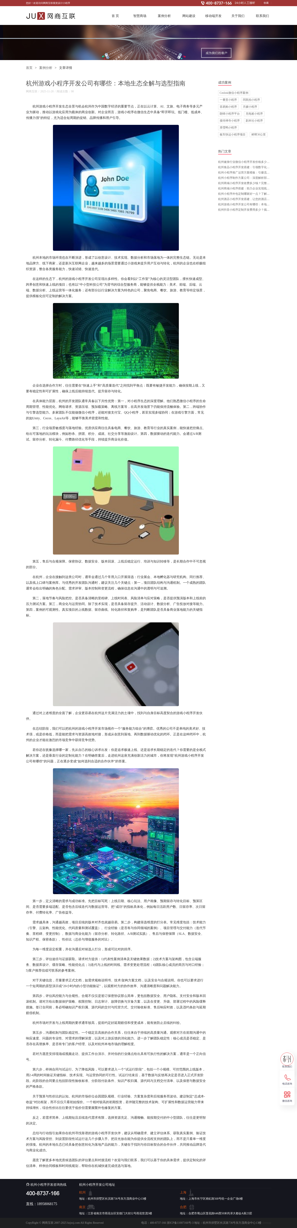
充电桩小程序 (254, 113)
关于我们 (237, 16)
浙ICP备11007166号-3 (180, 1222)
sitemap (266, 1222)
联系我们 (262, 16)
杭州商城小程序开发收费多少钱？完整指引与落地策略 (252, 183)
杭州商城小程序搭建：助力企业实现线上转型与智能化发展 (255, 188)
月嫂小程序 (250, 106)
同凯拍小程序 (251, 99)
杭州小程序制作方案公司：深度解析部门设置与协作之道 (254, 177)
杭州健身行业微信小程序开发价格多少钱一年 (246, 161)
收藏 (266, 3)
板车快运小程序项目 (232, 134)
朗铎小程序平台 (230, 113)
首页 (29, 67)
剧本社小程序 (254, 120)
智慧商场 (139, 16)
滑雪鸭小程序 (228, 127)
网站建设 (188, 16)
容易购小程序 (228, 106)
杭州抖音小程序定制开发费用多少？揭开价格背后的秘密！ (255, 209)
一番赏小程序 (228, 99)
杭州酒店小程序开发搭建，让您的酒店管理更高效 (249, 199)
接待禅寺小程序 (230, 120)
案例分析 (164, 16)
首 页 (115, 16)
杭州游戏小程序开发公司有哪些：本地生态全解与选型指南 (255, 204)
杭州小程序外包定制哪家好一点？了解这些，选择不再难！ (255, 193)
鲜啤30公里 (258, 134)
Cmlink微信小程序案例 (234, 92)
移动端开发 (213, 16)
